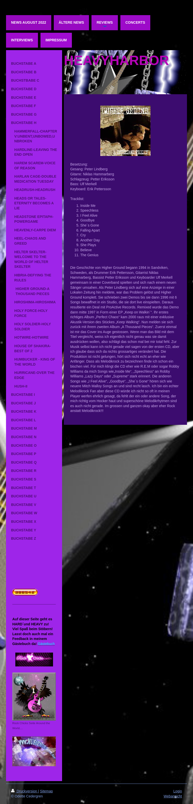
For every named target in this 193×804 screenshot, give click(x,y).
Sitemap (46, 791)
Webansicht (173, 796)
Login (177, 791)
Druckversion (24, 791)
